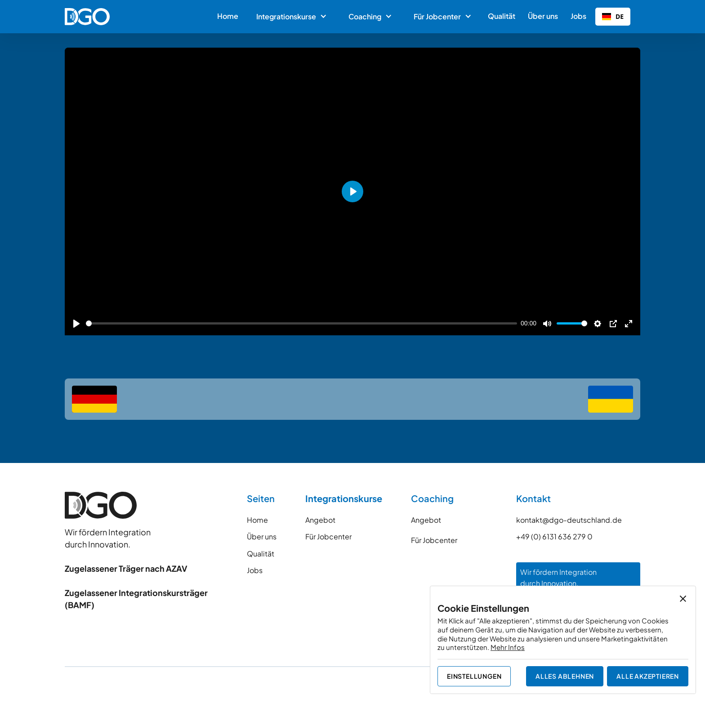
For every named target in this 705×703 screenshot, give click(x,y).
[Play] (76, 323)
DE (613, 16)
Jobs (578, 16)
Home (227, 16)
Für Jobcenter (328, 536)
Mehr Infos (508, 647)
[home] (87, 16)
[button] (290, 16)
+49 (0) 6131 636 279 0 (554, 536)
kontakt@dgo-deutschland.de (569, 520)
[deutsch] (94, 399)
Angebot (320, 520)
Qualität (501, 16)
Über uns (543, 16)
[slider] (301, 323)
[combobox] (612, 17)
